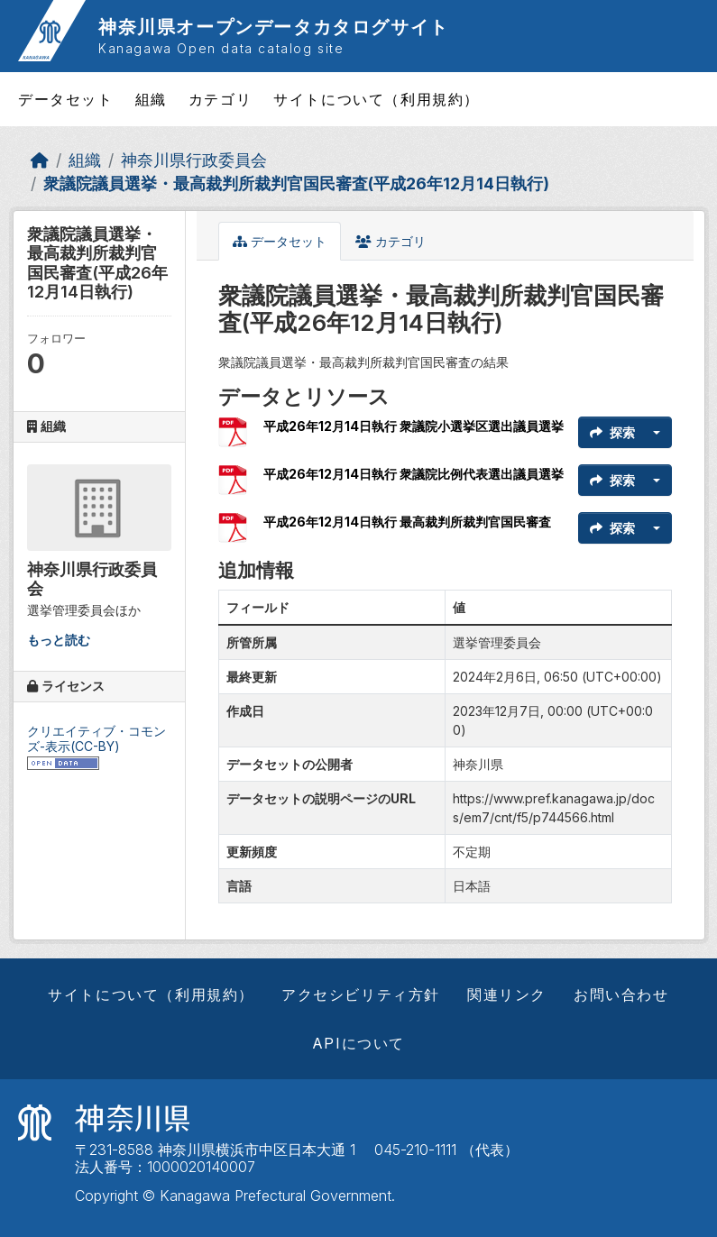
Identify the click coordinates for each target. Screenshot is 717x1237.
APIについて (358, 1043)
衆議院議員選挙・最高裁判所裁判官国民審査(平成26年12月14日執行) (296, 183)
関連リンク (507, 994)
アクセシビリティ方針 (360, 994)
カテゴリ (220, 99)
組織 (151, 99)
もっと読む (58, 639)
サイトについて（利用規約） (376, 99)
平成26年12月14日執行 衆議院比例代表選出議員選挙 (413, 473)
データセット (66, 99)
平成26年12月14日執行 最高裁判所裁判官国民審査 (407, 521)
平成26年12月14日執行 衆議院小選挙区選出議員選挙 (413, 426)
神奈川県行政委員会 (194, 160)
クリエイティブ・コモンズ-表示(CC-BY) (96, 738)
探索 (612, 432)
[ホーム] (40, 160)
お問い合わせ (621, 994)
